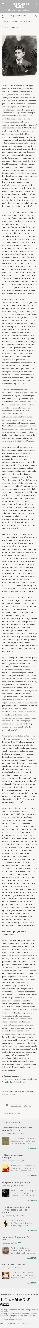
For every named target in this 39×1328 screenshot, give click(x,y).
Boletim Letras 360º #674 (14, 1264)
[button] (36, 16)
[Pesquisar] (36, 4)
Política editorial (15, 1320)
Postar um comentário (12, 1113)
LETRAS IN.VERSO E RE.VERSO (19, 5)
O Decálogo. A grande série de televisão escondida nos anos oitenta (16, 1210)
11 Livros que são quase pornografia (12, 1156)
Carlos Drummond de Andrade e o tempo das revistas (17, 1128)
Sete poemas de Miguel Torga (16, 1182)
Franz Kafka (16, 1106)
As (6, 1079)
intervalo (27, 1106)
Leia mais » (32, 1148)
